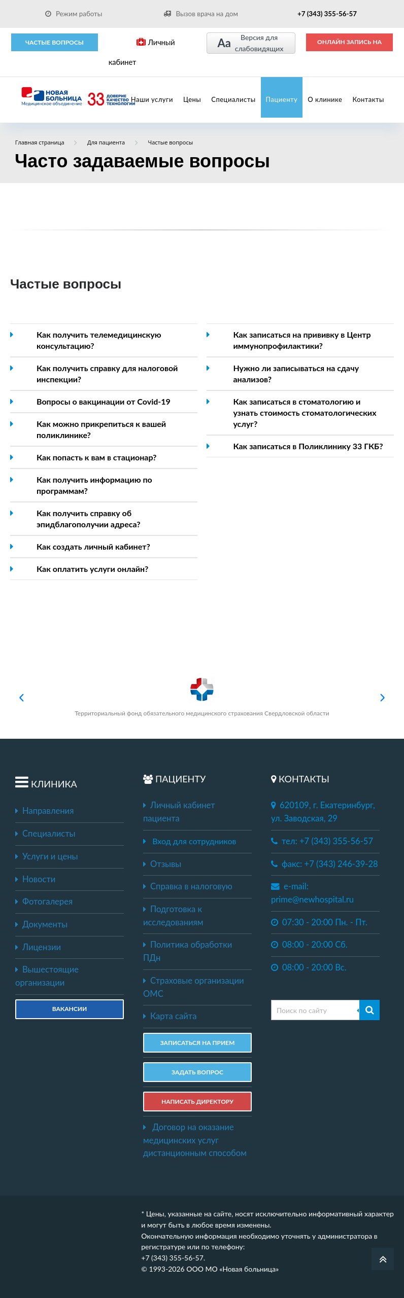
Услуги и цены (46, 856)
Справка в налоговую (187, 886)
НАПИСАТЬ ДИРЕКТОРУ (197, 1101)
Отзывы (162, 864)
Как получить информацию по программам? (94, 485)
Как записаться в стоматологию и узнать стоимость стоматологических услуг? (304, 412)
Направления (44, 811)
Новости (35, 879)
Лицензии (38, 947)
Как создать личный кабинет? (93, 546)
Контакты (368, 99)
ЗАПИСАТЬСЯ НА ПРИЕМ (197, 1043)
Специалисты (233, 99)
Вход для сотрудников (194, 841)
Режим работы (74, 14)
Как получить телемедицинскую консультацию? (99, 340)
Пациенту (282, 99)
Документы (41, 924)
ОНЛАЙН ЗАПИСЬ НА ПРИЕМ (349, 45)
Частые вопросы (54, 42)
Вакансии (69, 1009)
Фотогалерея (44, 901)
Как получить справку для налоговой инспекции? (107, 373)
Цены (192, 99)
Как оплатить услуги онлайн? (92, 568)
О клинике (325, 99)
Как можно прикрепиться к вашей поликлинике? (101, 429)
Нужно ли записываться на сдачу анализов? (296, 373)
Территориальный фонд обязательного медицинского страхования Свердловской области (202, 697)
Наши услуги (152, 99)
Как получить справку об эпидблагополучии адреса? (89, 518)
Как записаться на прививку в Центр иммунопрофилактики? (302, 340)
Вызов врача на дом (200, 14)
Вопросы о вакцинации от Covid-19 (104, 401)
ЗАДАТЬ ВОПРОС (197, 1072)
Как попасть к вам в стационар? (96, 457)
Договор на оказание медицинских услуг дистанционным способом (195, 1140)
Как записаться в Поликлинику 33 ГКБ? (308, 446)
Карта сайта (169, 1016)
